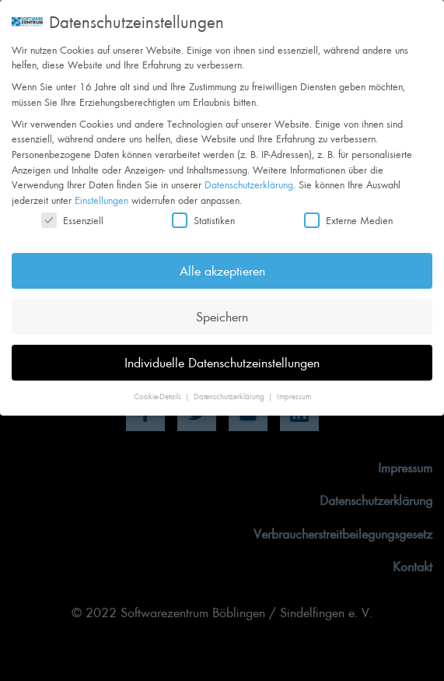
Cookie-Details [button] (159, 386)
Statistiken (203, 209)
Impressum (294, 386)
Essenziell (72, 209)
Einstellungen (101, 189)
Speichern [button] (222, 306)
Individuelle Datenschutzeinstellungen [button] (222, 351)
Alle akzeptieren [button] (222, 260)
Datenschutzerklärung (249, 174)
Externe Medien (348, 209)
